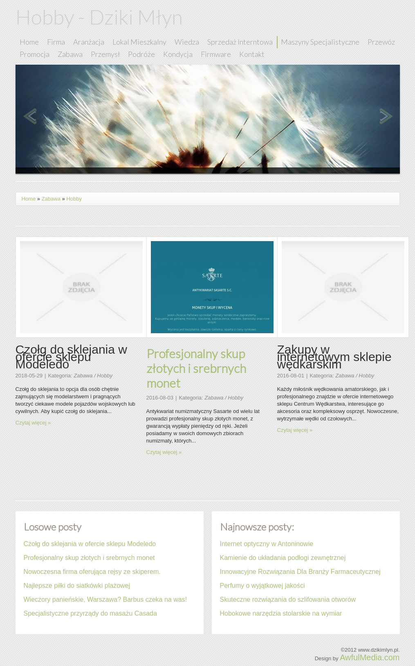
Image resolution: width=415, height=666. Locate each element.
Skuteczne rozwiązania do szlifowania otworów (288, 599)
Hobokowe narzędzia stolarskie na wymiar (281, 613)
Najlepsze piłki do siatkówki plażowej (77, 585)
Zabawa (51, 199)
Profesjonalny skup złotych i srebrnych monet (196, 368)
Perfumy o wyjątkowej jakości (262, 585)
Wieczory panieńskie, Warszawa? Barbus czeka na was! (105, 599)
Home (29, 199)
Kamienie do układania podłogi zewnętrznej (283, 557)
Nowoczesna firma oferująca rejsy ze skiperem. (92, 571)
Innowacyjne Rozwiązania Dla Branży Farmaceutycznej (300, 571)
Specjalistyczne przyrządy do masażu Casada (90, 613)
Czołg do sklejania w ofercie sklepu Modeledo (90, 543)
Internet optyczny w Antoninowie (267, 543)
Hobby (74, 199)
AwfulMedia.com (369, 657)
